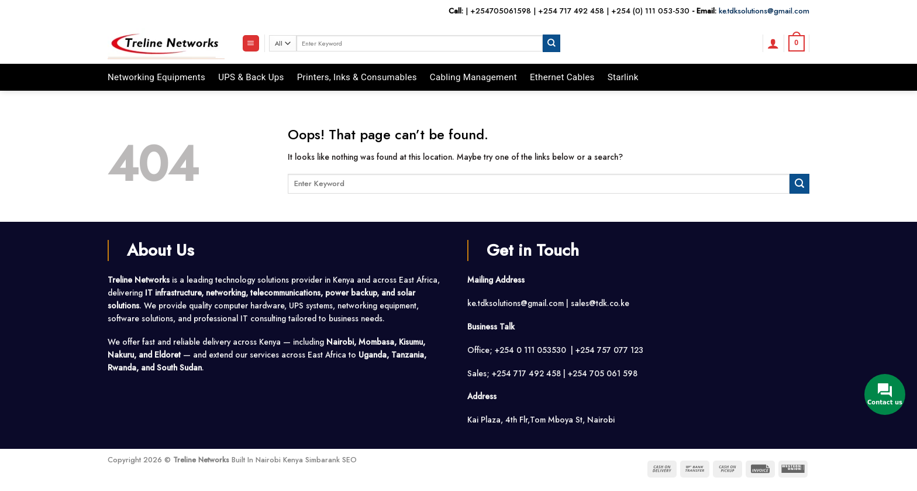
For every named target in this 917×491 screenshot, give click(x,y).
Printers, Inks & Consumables (357, 77)
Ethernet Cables (562, 77)
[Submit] (551, 43)
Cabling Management (473, 77)
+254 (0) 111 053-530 (650, 10)
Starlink (623, 77)
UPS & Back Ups (251, 77)
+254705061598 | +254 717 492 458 (537, 10)
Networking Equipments (156, 77)
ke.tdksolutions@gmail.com (764, 10)
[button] (251, 43)
